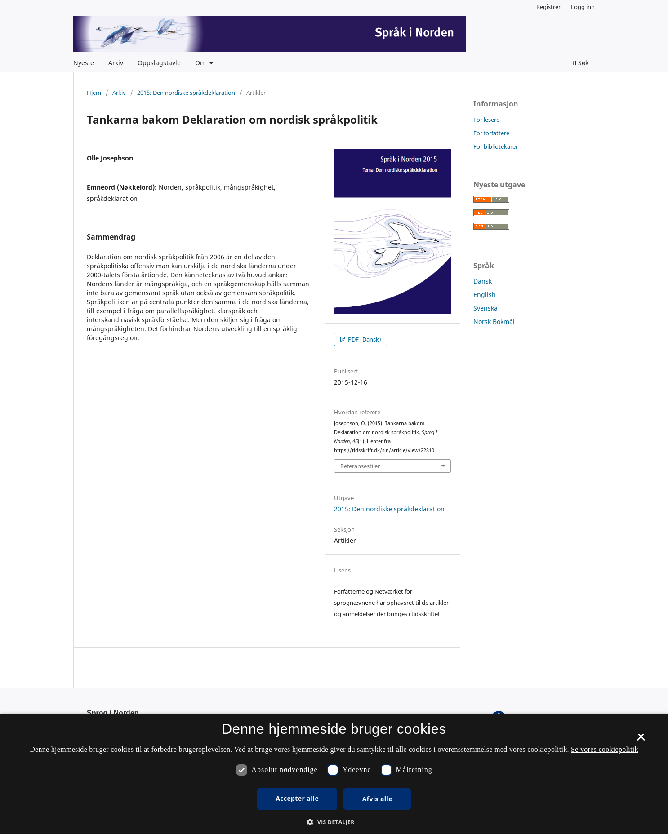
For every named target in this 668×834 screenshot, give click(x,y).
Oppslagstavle (159, 62)
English (484, 294)
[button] (333, 822)
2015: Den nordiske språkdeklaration (186, 93)
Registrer (548, 7)
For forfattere (491, 133)
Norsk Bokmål (494, 321)
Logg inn (583, 7)
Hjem (94, 93)
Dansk (482, 281)
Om (201, 62)
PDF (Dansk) (364, 339)
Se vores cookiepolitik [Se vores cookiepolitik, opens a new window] (604, 749)
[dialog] (334, 774)
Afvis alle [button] (377, 798)
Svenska (485, 308)
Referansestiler (360, 466)
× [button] (641, 740)
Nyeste (83, 62)
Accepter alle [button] (297, 798)
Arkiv (115, 62)
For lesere (486, 119)
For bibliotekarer (495, 146)
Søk (580, 62)
